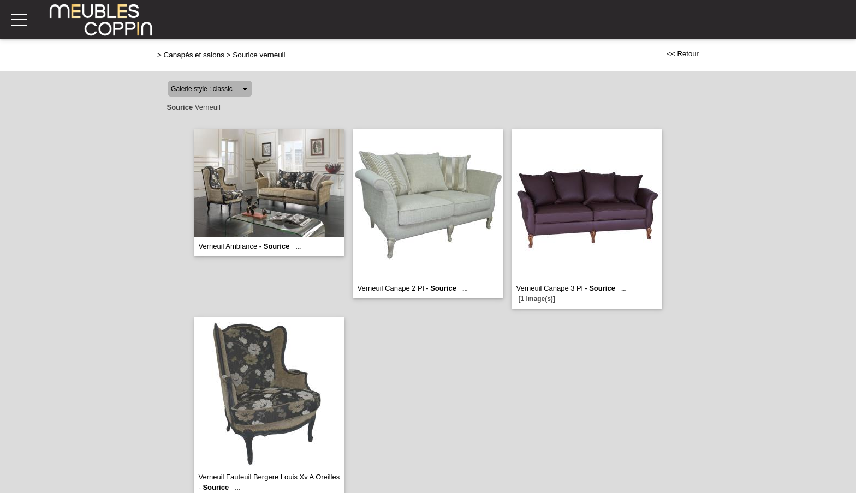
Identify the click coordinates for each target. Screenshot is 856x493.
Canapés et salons (194, 55)
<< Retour (683, 54)
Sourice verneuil (259, 55)
